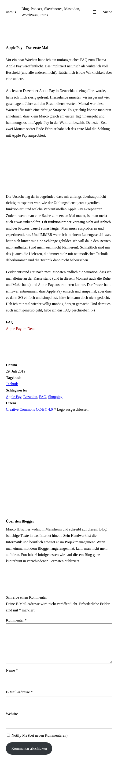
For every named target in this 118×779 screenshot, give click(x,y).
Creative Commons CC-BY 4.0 (29, 409)
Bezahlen (30, 397)
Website (12, 714)
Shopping (55, 397)
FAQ (42, 397)
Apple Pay (13, 397)
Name (12, 670)
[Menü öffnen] (94, 12)
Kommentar (16, 620)
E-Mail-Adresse (19, 692)
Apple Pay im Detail (21, 329)
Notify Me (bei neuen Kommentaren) (39, 735)
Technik (12, 384)
